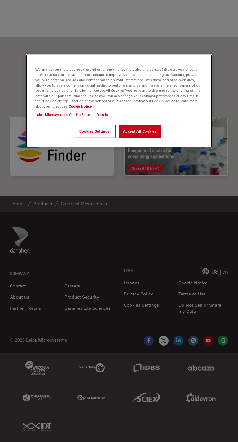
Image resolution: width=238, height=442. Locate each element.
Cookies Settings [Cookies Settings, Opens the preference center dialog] (94, 131)
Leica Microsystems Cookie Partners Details (71, 114)
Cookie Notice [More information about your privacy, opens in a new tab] (80, 106)
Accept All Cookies (139, 131)
